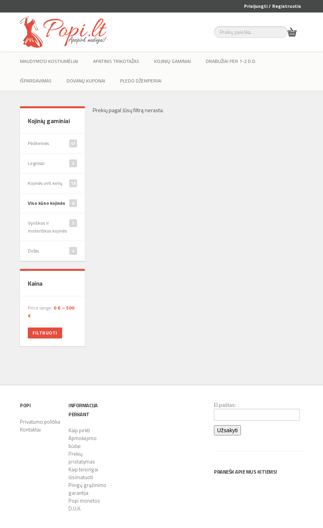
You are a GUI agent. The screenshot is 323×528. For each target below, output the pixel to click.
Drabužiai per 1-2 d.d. (231, 61)
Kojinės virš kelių (52, 183)
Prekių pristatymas (81, 457)
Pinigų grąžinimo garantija (87, 489)
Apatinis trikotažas (116, 61)
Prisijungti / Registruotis (272, 6)
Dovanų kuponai (85, 80)
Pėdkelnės (52, 143)
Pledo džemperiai (141, 80)
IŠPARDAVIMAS (36, 80)
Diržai (52, 251)
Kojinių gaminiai (172, 61)
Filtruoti (44, 332)
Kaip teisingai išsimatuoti (83, 473)
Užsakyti (227, 430)
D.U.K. (74, 508)
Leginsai (52, 163)
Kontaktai (30, 429)
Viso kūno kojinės (52, 203)
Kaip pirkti (79, 430)
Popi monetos (84, 501)
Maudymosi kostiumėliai (49, 61)
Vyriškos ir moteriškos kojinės (52, 226)
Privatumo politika (40, 422)
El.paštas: (257, 411)
